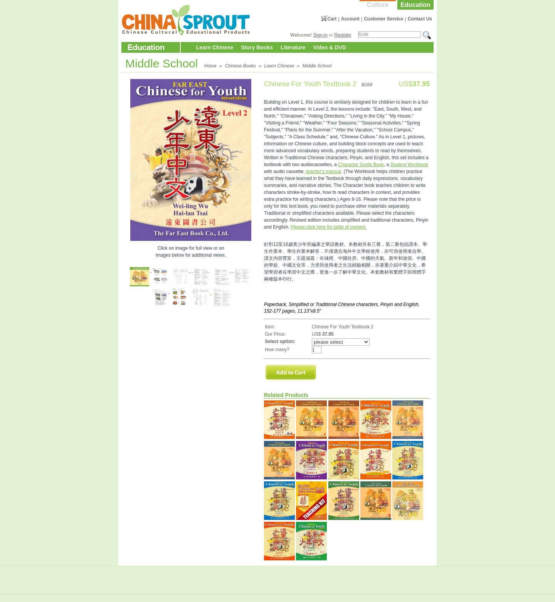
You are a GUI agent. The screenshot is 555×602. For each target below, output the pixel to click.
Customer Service (383, 19)
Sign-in (320, 35)
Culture (377, 5)
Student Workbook (409, 164)
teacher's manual (323, 171)
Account (350, 19)
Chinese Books (240, 66)
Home (210, 66)
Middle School (317, 66)
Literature (293, 47)
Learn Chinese (214, 47)
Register (343, 35)
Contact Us (420, 19)
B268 (367, 84)
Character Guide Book (361, 164)
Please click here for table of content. (329, 227)
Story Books (256, 47)
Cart (331, 19)
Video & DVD (329, 47)
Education (415, 5)
